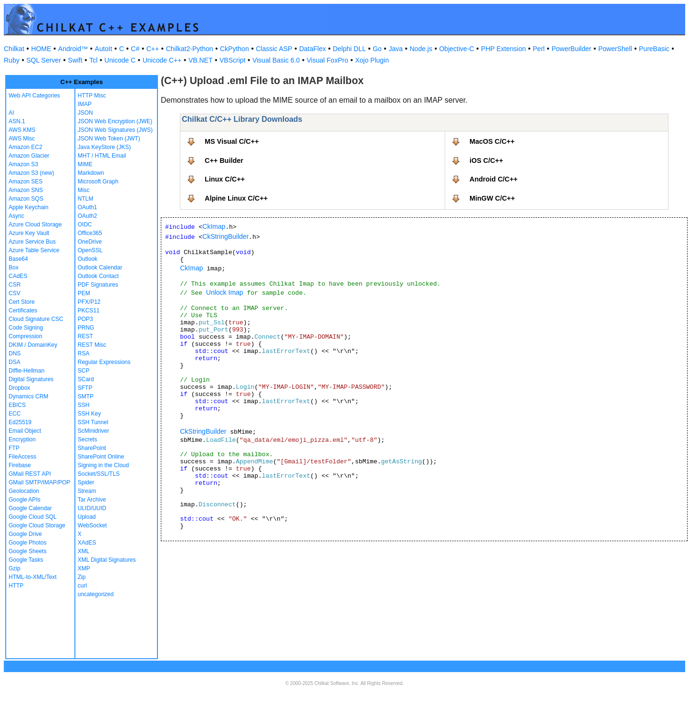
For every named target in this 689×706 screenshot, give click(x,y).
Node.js (421, 49)
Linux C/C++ (225, 179)
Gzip (15, 568)
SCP (84, 370)
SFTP (85, 388)
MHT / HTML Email (102, 155)
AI (11, 112)
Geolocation (24, 491)
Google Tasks (26, 559)
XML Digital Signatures (107, 559)
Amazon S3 (23, 164)
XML (84, 551)
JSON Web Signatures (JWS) (115, 130)
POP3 (85, 319)
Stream (87, 491)
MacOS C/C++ (492, 141)
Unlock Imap (224, 292)
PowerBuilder (571, 49)
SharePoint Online (101, 456)
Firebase (20, 465)
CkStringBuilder (225, 236)
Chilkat (14, 49)
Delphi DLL (349, 49)
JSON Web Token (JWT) (109, 138)
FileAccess (22, 456)
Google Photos (27, 542)
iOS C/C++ (486, 160)
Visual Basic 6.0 (276, 60)
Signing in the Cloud (103, 465)
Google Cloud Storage (37, 525)
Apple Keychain (28, 207)
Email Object (25, 431)
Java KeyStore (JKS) (104, 147)
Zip (82, 577)
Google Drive (25, 534)
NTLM (86, 198)
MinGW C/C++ (492, 198)
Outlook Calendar (100, 267)
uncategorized (96, 594)
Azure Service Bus (32, 241)
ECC (15, 413)
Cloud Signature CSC (36, 319)
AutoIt (104, 49)
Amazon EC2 (25, 147)
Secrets (87, 439)
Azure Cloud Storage (35, 224)
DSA (15, 362)
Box (14, 267)
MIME (85, 164)
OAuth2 (87, 216)
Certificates (23, 310)
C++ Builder (224, 160)
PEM (84, 293)
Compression (25, 336)
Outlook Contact (98, 276)
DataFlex (312, 49)
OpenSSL (90, 250)
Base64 (18, 259)
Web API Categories (34, 95)
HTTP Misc (92, 95)
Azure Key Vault (29, 233)
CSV (15, 293)
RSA (84, 353)
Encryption (22, 439)
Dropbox (19, 388)
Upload (87, 516)
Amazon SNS (26, 190)
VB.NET (200, 60)
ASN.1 (17, 121)
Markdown (91, 173)
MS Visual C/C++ (232, 141)
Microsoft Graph (98, 181)
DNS (15, 353)
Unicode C (120, 60)
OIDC (85, 224)
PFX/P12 (89, 302)
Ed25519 (20, 422)
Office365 (90, 233)
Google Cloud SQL (33, 516)
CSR (15, 284)
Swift (75, 60)
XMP (84, 568)
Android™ (73, 49)
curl (82, 585)
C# (135, 49)
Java (395, 49)
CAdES (18, 276)
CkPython (234, 49)
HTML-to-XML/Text (33, 577)
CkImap (213, 226)
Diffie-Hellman (26, 370)
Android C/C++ (494, 179)
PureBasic (654, 49)
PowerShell (615, 49)
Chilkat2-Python (189, 49)
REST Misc (92, 345)
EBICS (17, 405)
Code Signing (26, 327)
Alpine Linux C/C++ (236, 198)
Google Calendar (30, 508)
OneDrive (90, 241)
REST (85, 336)
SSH (84, 405)
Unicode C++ (162, 60)
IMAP (85, 104)
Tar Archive (92, 499)
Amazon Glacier (29, 155)
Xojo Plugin (372, 60)
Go (377, 49)
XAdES (87, 542)
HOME (41, 49)
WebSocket (92, 525)
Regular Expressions (104, 362)
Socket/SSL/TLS (99, 474)
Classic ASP (274, 49)
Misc (84, 190)
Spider (86, 482)
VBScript (232, 60)
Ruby (12, 60)
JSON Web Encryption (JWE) (115, 121)
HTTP (16, 585)
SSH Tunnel (93, 422)
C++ (152, 49)
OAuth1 (87, 207)
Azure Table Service (34, 250)
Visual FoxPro (327, 60)
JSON (85, 112)
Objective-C (456, 49)
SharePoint (92, 448)
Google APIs (25, 499)
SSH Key (89, 413)
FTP (14, 448)
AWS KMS (22, 130)
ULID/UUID (92, 508)
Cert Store (22, 302)
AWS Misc (22, 138)
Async (16, 216)
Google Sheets (27, 551)
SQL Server (43, 60)
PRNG (86, 327)
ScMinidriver (93, 431)
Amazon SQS (26, 198)
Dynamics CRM (28, 396)
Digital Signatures (31, 379)
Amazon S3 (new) (31, 173)
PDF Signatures (98, 284)
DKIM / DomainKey (33, 345)
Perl (539, 49)
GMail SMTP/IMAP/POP (39, 482)
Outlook (87, 259)
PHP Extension (503, 49)
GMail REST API (30, 474)
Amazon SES (25, 181)
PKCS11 (89, 310)
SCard (86, 379)
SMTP (86, 396)
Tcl (93, 60)
